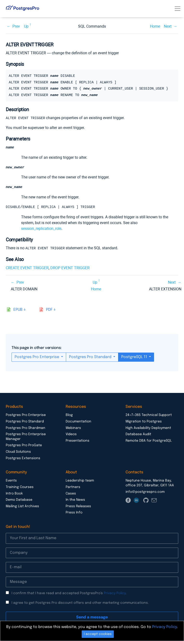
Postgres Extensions (23, 458)
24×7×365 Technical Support (149, 415)
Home (155, 26)
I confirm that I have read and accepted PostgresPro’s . (69, 593)
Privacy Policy (115, 593)
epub (18, 310)
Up (26, 26)
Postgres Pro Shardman (25, 428)
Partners (73, 487)
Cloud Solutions (18, 452)
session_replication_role (41, 229)
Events (11, 481)
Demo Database (19, 500)
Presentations (77, 441)
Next (168, 26)
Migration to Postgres (144, 422)
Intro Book (14, 494)
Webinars (73, 428)
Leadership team (80, 481)
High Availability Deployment (148, 428)
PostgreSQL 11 (134, 357)
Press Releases (78, 506)
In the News (75, 500)
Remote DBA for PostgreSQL (149, 441)
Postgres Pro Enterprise (37, 357)
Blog (69, 415)
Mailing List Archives (22, 506)
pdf (49, 310)
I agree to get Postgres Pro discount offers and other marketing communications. (80, 603)
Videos (71, 434)
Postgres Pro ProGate (24, 445)
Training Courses (20, 487)
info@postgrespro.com (145, 492)
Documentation (78, 422)
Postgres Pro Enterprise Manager (26, 437)
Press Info (74, 513)
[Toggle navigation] (177, 8)
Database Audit (138, 434)
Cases (71, 494)
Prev (16, 26)
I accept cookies (98, 634)
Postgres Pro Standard (90, 357)
